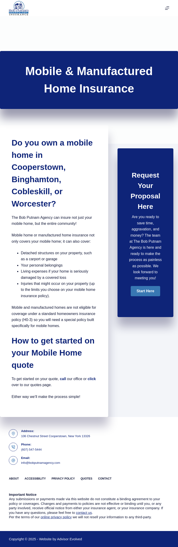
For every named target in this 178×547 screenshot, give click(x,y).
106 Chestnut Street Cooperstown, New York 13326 (55, 436)
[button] (145, 291)
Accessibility (35, 478)
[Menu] (167, 8)
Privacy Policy (63, 478)
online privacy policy (56, 517)
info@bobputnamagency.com (40, 462)
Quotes (86, 478)
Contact (104, 478)
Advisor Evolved (69, 539)
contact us (84, 513)
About (14, 478)
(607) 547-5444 (31, 449)
